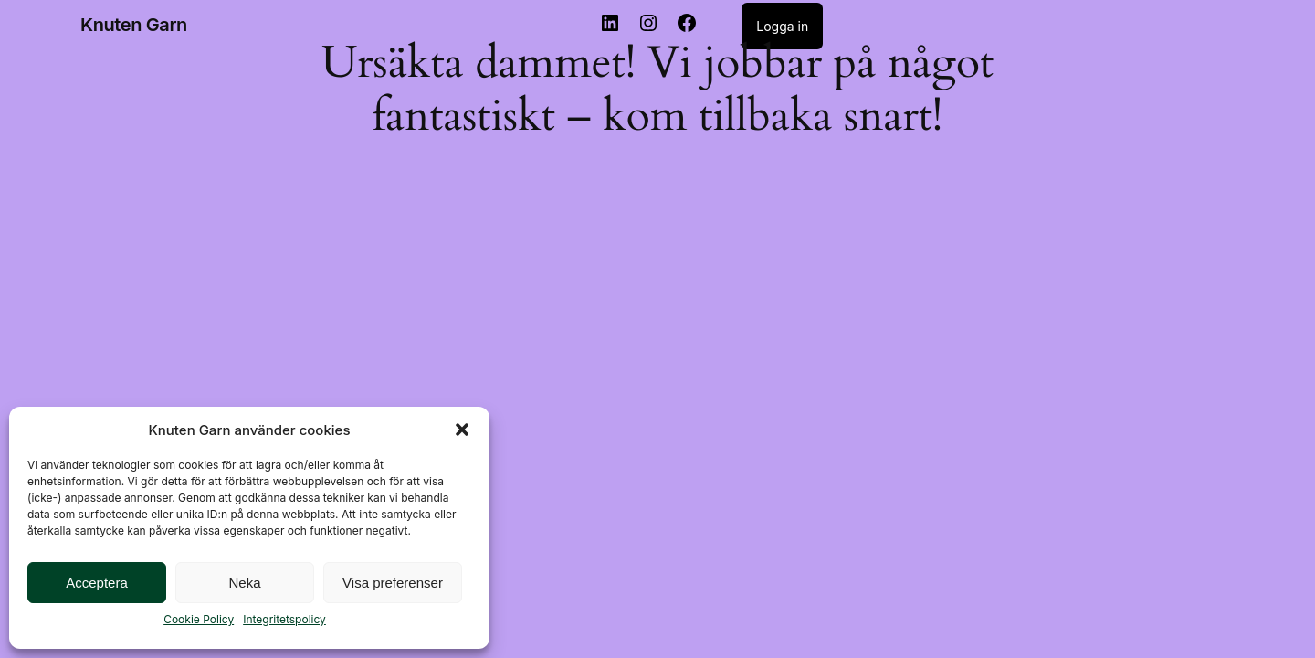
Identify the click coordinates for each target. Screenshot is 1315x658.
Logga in (782, 26)
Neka (244, 582)
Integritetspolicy (284, 619)
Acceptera (97, 582)
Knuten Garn (133, 25)
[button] (462, 429)
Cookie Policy (198, 619)
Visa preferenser (392, 582)
